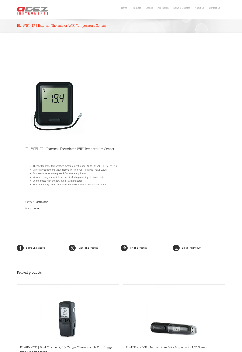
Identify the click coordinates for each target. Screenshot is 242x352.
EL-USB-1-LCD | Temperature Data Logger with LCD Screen (166, 347)
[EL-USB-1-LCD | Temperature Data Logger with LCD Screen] (174, 313)
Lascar (36, 208)
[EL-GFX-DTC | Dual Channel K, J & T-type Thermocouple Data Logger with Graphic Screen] (68, 313)
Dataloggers (42, 202)
